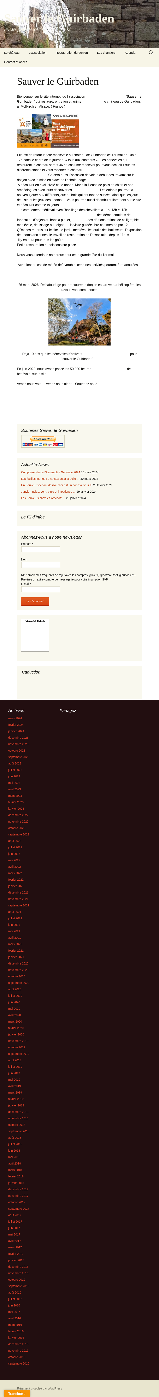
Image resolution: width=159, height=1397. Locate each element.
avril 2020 (14, 1015)
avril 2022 (14, 866)
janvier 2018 (16, 1182)
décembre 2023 (18, 737)
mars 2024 (15, 718)
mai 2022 (14, 860)
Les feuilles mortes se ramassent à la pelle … (50, 478)
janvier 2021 (16, 957)
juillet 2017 (15, 1221)
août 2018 (14, 1137)
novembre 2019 (18, 1041)
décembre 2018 (18, 1112)
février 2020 (16, 1028)
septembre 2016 (18, 1286)
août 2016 (14, 1292)
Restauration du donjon (72, 52)
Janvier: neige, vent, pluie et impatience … (48, 491)
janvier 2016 (16, 1337)
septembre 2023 (18, 757)
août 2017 (14, 1215)
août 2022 (14, 841)
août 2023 (14, 763)
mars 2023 (15, 795)
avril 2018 (14, 1163)
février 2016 (16, 1331)
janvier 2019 (16, 1105)
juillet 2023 (15, 770)
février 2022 (16, 879)
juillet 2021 (15, 918)
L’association (38, 52)
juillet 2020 (15, 995)
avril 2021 (14, 937)
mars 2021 (15, 944)
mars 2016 (15, 1324)
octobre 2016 (16, 1279)
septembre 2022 (18, 834)
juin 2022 (14, 853)
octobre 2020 (16, 976)
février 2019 (16, 1099)
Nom (24, 559)
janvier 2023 (16, 808)
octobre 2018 (16, 1124)
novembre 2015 (18, 1350)
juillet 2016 (15, 1299)
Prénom (27, 544)
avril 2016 (14, 1318)
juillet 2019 (15, 1066)
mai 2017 (14, 1234)
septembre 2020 (18, 982)
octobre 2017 (16, 1202)
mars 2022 (15, 873)
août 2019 (14, 1060)
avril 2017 (14, 1241)
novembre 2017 (18, 1195)
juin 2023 (14, 776)
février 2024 (16, 724)
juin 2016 (14, 1305)
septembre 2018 (18, 1131)
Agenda (130, 52)
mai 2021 (14, 931)
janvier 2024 (16, 731)
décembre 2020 (18, 963)
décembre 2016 (18, 1266)
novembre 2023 (18, 744)
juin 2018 (14, 1150)
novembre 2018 (18, 1118)
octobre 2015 (16, 1357)
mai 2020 (14, 1008)
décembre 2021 (18, 892)
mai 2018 (14, 1157)
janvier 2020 (16, 1034)
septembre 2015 (18, 1363)
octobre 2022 (16, 828)
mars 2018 (15, 1170)
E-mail (26, 583)
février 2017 (16, 1253)
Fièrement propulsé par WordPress (39, 1388)
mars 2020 (15, 1021)
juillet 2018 (15, 1144)
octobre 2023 (16, 750)
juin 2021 (14, 924)
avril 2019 (14, 1086)
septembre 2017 (18, 1208)
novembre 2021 (18, 899)
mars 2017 (15, 1247)
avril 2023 (14, 789)
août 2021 (14, 912)
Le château (11, 52)
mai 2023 (14, 782)
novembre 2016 (18, 1273)
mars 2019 (15, 1092)
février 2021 (16, 950)
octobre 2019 (16, 1047)
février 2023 (16, 802)
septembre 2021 (18, 905)
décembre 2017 (18, 1189)
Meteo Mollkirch (35, 621)
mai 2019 (14, 1079)
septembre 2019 (18, 1053)
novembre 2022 (18, 821)
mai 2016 (14, 1312)
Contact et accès (15, 62)
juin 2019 (14, 1073)
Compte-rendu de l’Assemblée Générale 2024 (50, 472)
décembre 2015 (18, 1344)
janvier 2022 (16, 886)
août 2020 (14, 989)
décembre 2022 (18, 815)
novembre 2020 (18, 970)
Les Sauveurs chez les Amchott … (43, 498)
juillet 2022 (15, 847)
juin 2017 (14, 1228)
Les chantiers (106, 52)
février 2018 (16, 1176)
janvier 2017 (16, 1260)
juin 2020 (14, 1002)
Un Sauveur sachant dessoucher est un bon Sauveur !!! (56, 485)
